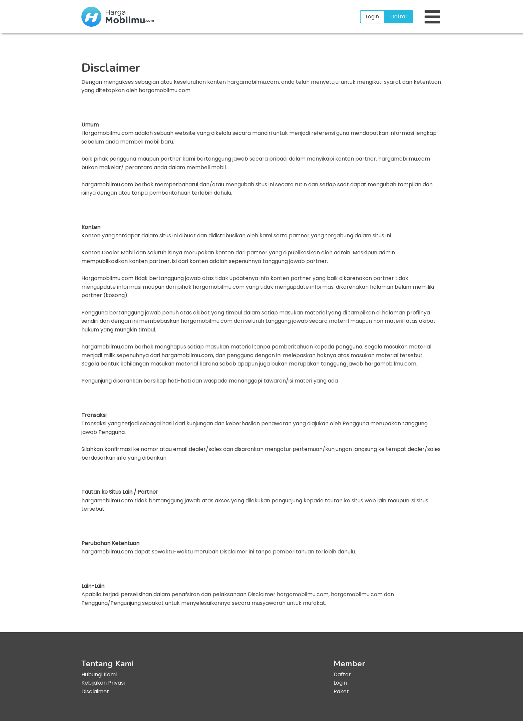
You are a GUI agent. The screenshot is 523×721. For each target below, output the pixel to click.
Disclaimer (95, 691)
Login (372, 16)
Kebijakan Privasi (103, 683)
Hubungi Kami (99, 674)
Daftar (399, 16)
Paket (341, 691)
